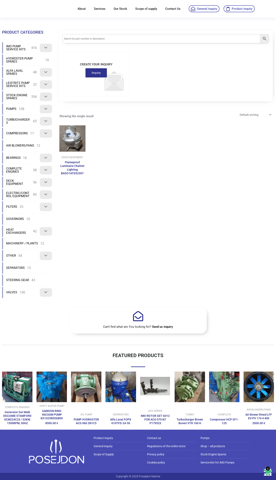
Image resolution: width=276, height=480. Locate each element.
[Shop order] (253, 115)
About (82, 9)
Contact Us (173, 9)
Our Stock (120, 9)
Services (99, 9)
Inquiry (96, 73)
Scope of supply (146, 9)
